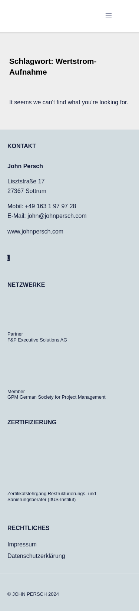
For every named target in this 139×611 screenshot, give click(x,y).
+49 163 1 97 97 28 (50, 206)
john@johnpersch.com (56, 216)
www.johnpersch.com (35, 231)
